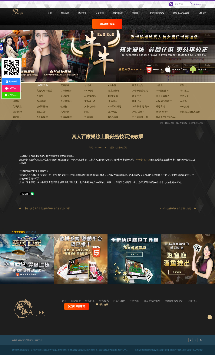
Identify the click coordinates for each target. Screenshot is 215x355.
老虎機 (87, 85)
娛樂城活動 (42, 85)
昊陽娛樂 (64, 96)
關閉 (24, 63)
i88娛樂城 (41, 101)
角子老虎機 (90, 106)
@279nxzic (11, 95)
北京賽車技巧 (162, 96)
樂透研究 (184, 96)
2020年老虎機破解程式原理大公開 (177, 208)
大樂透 (159, 85)
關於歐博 (76, 301)
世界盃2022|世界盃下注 (166, 118)
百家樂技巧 (66, 101)
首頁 (161, 123)
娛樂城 (183, 85)
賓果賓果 (64, 85)
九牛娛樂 (17, 96)
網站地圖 (103, 304)
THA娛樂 (184, 106)
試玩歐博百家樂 (76, 306)
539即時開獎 (114, 106)
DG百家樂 (113, 117)
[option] (107, 50)
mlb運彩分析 (162, 90)
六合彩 (183, 101)
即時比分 (17, 117)
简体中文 (199, 4)
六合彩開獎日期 (140, 117)
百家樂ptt (17, 111)
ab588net (11, 88)
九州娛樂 (64, 111)
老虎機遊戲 (90, 96)
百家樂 (40, 96)
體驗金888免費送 (174, 301)
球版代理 (136, 101)
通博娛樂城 (66, 117)
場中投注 (184, 90)
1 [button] (5, 34)
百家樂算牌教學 (152, 301)
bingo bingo (162, 111)
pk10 (86, 111)
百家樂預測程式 (164, 101)
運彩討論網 (119, 301)
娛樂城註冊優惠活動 (190, 111)
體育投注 (136, 96)
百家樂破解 (66, 90)
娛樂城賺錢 (42, 106)
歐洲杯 (63, 106)
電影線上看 (90, 101)
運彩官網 (160, 106)
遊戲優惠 (104, 301)
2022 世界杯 (138, 111)
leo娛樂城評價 (143, 159)
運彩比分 (112, 111)
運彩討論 (41, 111)
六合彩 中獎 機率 (140, 106)
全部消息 (17, 85)
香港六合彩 (137, 85)
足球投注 (17, 106)
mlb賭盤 (112, 85)
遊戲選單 (90, 301)
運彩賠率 (112, 101)
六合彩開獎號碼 (140, 90)
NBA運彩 (88, 90)
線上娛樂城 (113, 90)
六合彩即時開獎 (44, 90)
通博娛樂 (88, 117)
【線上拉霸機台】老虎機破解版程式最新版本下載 (44, 208)
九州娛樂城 (42, 117)
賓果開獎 (17, 90)
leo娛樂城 (113, 96)
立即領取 (192, 301)
